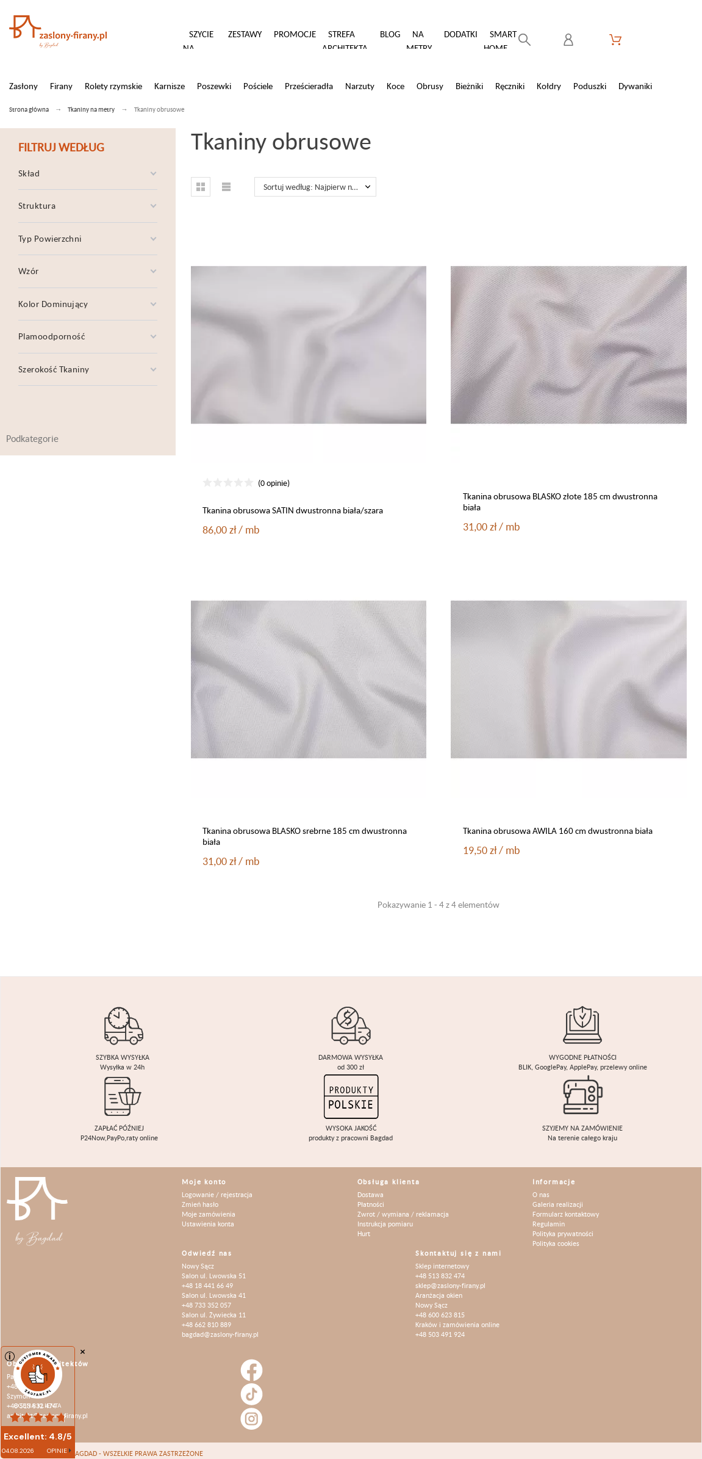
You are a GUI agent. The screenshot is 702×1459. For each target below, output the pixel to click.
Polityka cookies (555, 1237)
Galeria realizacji (557, 1198)
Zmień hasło (200, 1198)
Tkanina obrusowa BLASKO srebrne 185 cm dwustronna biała (304, 830)
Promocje (295, 34)
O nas (541, 1188)
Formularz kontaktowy (565, 1207)
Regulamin (548, 1217)
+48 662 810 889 (206, 1318)
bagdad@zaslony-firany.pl (220, 1328)
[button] (200, 180)
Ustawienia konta (208, 1217)
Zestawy (245, 34)
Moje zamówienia (208, 1207)
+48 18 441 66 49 (207, 1279)
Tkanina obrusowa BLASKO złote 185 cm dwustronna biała (560, 495)
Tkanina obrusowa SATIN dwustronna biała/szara (292, 504)
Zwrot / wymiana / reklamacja (403, 1207)
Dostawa (370, 1188)
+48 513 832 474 (440, 1269)
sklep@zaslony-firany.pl (450, 1279)
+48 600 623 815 (440, 1308)
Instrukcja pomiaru (385, 1217)
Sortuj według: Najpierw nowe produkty (319, 180)
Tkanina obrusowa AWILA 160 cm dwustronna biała (558, 824)
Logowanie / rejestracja (217, 1188)
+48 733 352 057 (206, 1298)
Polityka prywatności (562, 1227)
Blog (390, 34)
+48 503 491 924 (440, 1328)
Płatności (370, 1198)
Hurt (363, 1227)
